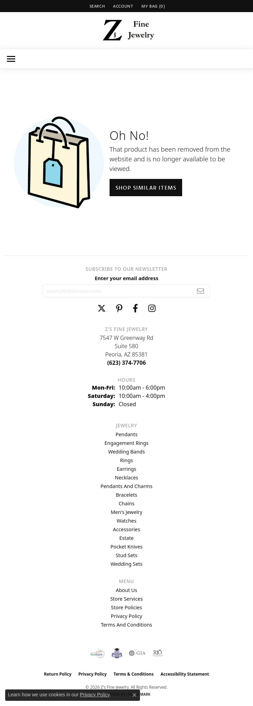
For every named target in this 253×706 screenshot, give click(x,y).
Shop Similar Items (146, 187)
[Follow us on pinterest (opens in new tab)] (119, 308)
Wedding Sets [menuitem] (126, 564)
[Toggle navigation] (11, 59)
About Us (126, 590)
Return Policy (58, 674)
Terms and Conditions (126, 624)
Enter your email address (126, 278)
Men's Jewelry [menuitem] (126, 512)
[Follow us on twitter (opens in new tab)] (101, 308)
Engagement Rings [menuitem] (126, 443)
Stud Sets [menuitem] (127, 555)
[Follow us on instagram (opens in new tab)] (152, 308)
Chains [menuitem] (126, 503)
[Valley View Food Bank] (97, 653)
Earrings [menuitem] (126, 469)
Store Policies (126, 607)
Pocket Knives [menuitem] (127, 546)
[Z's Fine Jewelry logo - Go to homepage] (126, 30)
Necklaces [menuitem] (126, 477)
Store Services (126, 598)
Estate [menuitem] (126, 538)
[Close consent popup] (134, 695)
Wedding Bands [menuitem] (126, 451)
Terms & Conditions (134, 674)
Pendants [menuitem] (126, 434)
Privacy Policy (126, 616)
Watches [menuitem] (126, 520)
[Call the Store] (126, 362)
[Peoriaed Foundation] (117, 653)
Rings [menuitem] (126, 460)
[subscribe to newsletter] (200, 291)
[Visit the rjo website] (157, 653)
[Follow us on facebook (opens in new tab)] (135, 308)
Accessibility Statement (184, 674)
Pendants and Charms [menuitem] (126, 486)
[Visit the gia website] (137, 653)
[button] (96, 6)
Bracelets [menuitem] (126, 495)
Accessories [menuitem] (126, 529)
